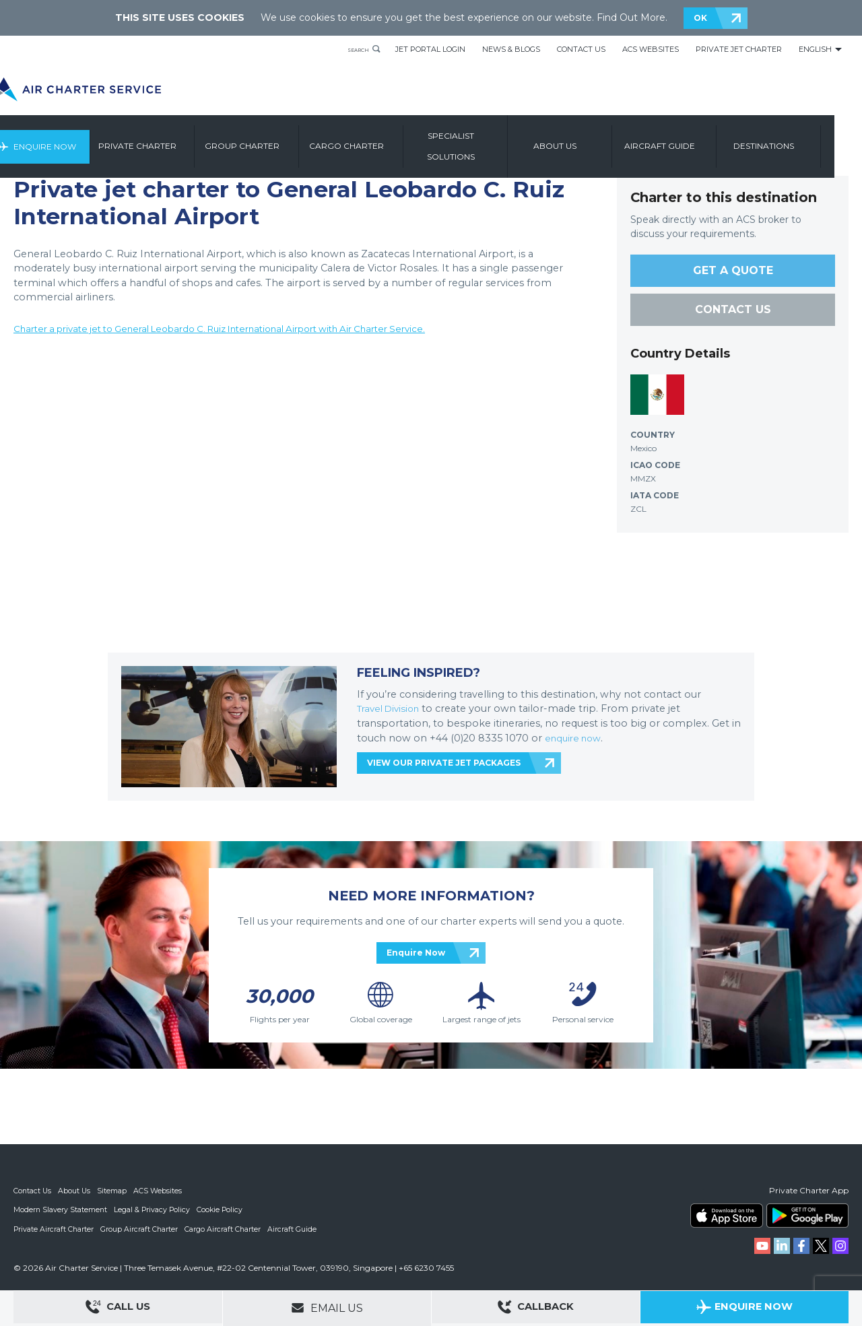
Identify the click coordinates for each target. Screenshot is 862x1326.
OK (700, 18)
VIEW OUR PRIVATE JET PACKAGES (444, 763)
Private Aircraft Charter (54, 1228)
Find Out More (631, 17)
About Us (75, 1190)
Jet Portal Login (430, 49)
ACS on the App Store (726, 1215)
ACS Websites (650, 49)
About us (587, 140)
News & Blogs (511, 49)
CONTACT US (733, 309)
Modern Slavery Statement (60, 1209)
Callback (536, 1309)
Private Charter (170, 140)
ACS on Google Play (807, 1215)
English (815, 49)
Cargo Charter (378, 140)
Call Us (118, 1309)
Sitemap (114, 1190)
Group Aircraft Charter (141, 1228)
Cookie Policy (222, 1209)
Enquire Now (72, 140)
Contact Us (581, 49)
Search (351, 49)
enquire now (576, 738)
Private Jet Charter (739, 49)
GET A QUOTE (733, 270)
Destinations (796, 140)
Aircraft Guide (692, 140)
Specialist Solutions (483, 140)
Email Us (327, 1308)
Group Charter (274, 140)
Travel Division (391, 708)
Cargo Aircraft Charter (225, 1228)
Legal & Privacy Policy (154, 1209)
